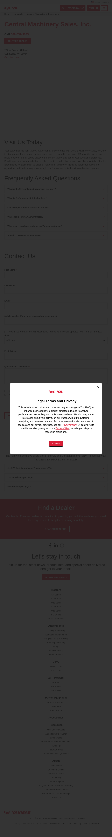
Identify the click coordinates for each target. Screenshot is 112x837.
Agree (56, 443)
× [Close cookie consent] (98, 387)
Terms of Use (62, 428)
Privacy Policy (69, 424)
